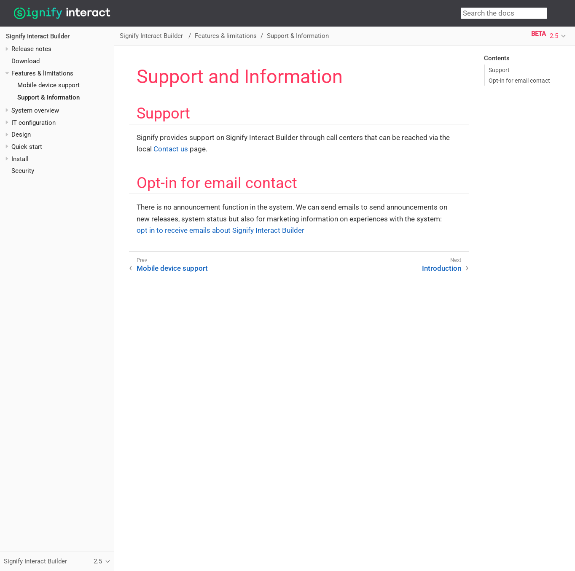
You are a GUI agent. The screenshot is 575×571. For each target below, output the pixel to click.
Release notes (31, 49)
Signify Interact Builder (38, 36)
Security (22, 171)
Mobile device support (48, 85)
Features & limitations (42, 73)
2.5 (554, 36)
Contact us (170, 149)
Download (25, 61)
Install (20, 159)
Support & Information (48, 97)
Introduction (441, 268)
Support (499, 70)
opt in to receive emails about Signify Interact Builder (220, 230)
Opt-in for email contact (519, 80)
